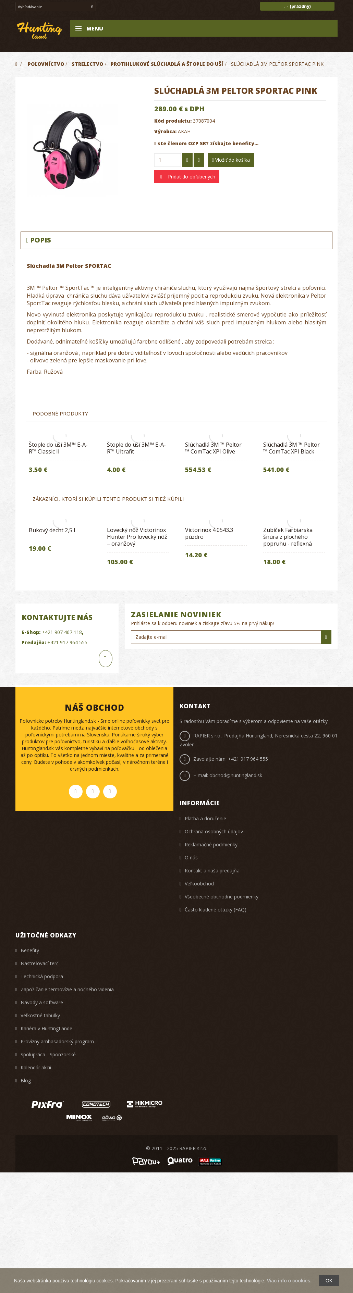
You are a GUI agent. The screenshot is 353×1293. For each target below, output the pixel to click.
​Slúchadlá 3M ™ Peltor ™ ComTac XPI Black (291, 448)
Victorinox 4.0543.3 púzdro (209, 533)
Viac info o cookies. (289, 1280)
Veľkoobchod (199, 883)
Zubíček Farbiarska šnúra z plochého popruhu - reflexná (288, 536)
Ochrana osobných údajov (214, 831)
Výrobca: (165, 131)
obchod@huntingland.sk (235, 775)
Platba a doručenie (205, 818)
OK (329, 1280)
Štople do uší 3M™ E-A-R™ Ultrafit (136, 448)
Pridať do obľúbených (191, 176)
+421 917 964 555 (248, 759)
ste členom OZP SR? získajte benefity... (206, 143)
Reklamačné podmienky (211, 844)
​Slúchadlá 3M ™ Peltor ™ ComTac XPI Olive (213, 448)
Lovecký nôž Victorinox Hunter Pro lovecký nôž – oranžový (137, 536)
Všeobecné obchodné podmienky (221, 896)
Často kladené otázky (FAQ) (215, 909)
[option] (138, 459)
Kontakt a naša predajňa (212, 870)
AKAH (184, 131)
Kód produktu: (173, 120)
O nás (191, 857)
